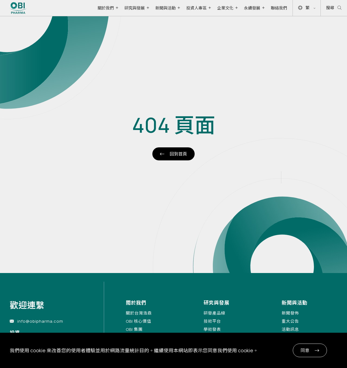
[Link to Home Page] (18, 8)
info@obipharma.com (40, 321)
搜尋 (334, 8)
